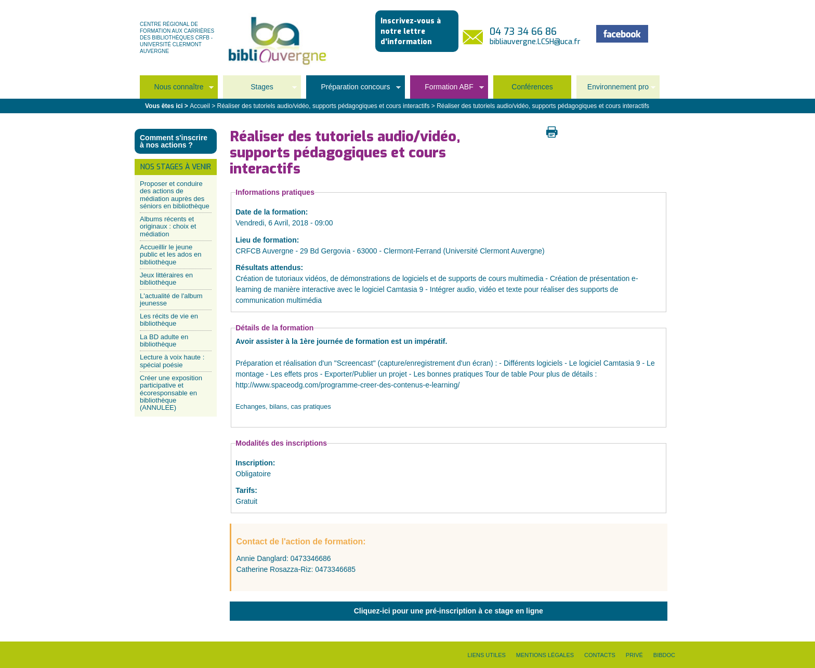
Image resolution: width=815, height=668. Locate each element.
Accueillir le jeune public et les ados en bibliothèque (171, 254)
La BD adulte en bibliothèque (164, 340)
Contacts (599, 655)
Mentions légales (545, 655)
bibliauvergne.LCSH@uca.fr (535, 42)
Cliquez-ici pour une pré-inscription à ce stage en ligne (448, 611)
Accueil (200, 106)
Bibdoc (664, 655)
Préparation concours (353, 90)
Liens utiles (486, 655)
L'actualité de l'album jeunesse (171, 299)
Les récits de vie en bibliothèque (169, 319)
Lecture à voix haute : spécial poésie (172, 360)
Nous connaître (177, 90)
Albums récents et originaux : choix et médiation (168, 226)
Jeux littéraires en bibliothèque (166, 278)
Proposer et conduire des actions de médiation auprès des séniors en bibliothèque (174, 195)
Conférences (532, 87)
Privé (634, 655)
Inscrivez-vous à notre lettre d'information (410, 31)
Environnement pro (615, 90)
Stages (260, 90)
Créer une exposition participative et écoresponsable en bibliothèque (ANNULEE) (171, 392)
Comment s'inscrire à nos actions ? (173, 141)
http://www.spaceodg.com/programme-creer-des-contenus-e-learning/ (347, 385)
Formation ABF (447, 90)
